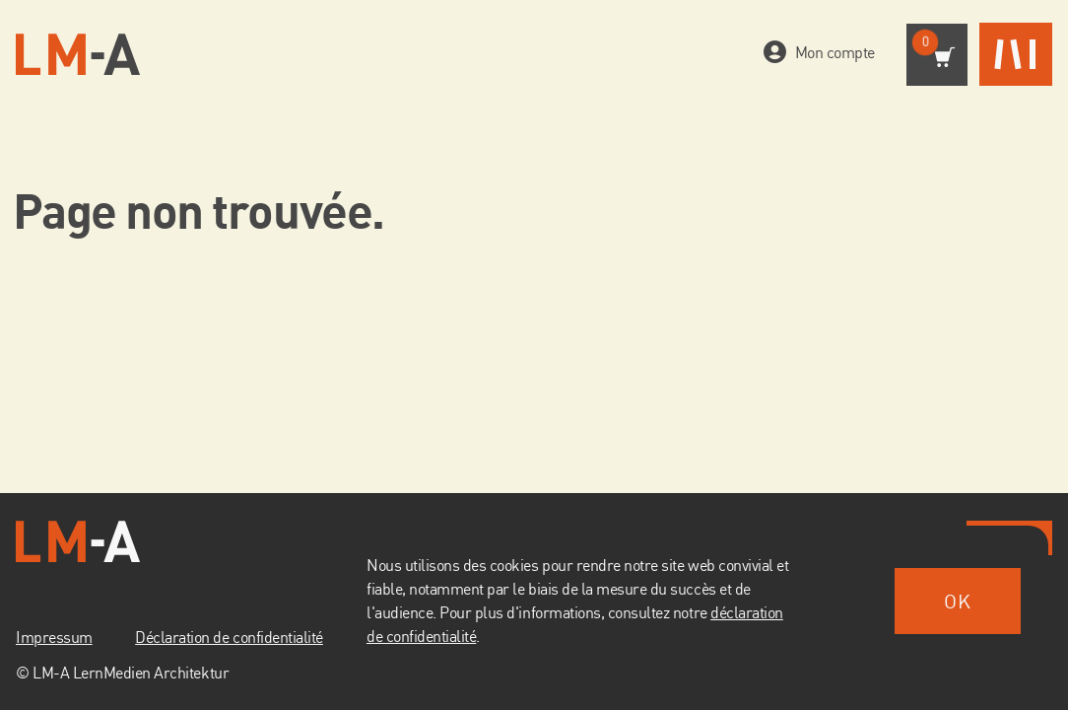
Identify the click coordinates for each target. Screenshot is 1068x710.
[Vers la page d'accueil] (78, 55)
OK (957, 601)
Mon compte (831, 52)
